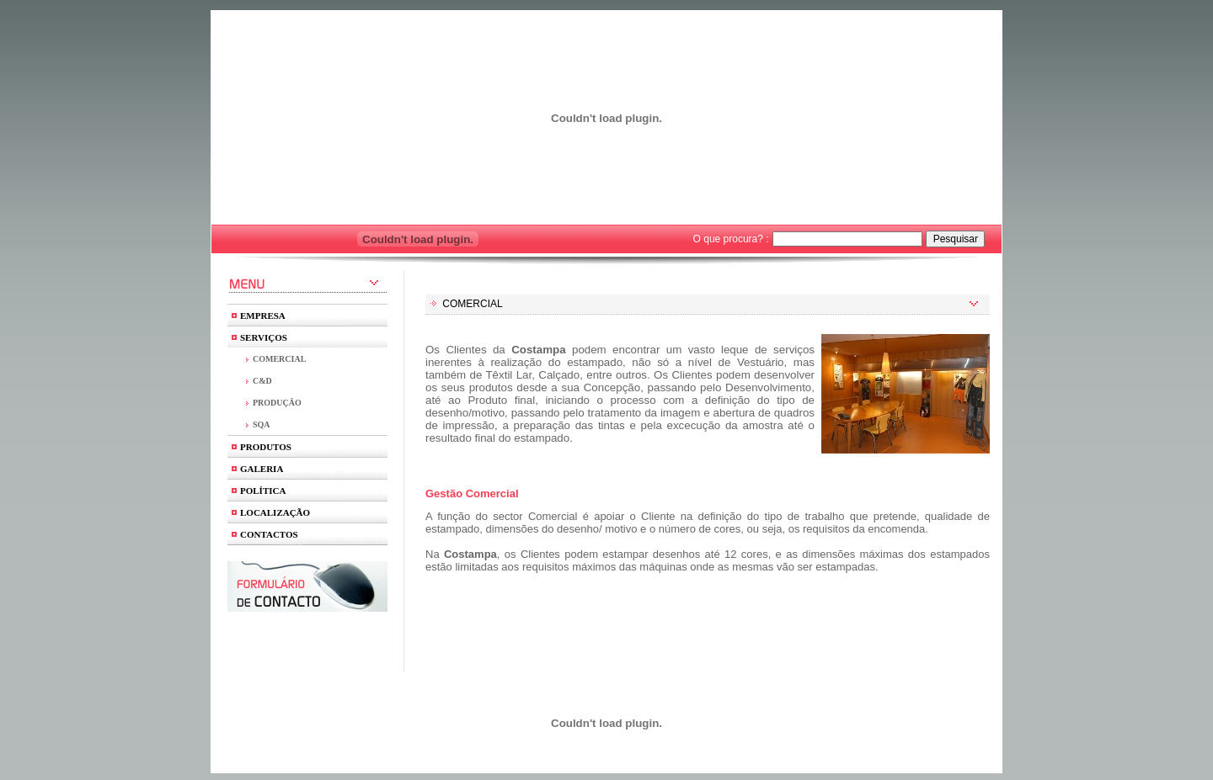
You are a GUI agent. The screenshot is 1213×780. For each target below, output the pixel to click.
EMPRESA (263, 315)
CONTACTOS (269, 534)
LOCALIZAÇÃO (275, 512)
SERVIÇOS (263, 337)
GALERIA (261, 469)
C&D (262, 380)
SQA (261, 424)
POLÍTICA (263, 491)
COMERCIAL (279, 358)
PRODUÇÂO (277, 402)
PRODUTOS (265, 447)
